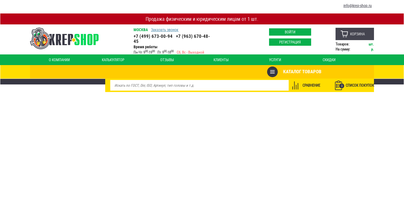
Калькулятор (81, 59)
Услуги (178, 59)
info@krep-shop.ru (357, 5)
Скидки (209, 59)
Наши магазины (352, 59)
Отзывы (113, 59)
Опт (242, 59)
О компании (48, 59)
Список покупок (354, 72)
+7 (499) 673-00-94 (154, 36)
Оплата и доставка (315, 59)
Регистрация (288, 42)
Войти (287, 32)
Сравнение (309, 71)
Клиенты (145, 59)
